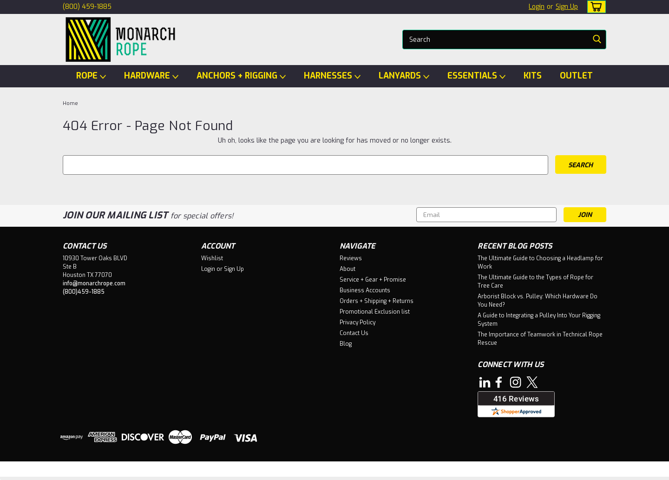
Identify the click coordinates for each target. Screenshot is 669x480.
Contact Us (354, 333)
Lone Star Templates (263, 470)
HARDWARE (151, 76)
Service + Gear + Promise (373, 279)
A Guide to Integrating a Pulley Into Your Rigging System (539, 320)
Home (70, 103)
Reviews (351, 258)
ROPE (91, 76)
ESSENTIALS (476, 76)
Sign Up (567, 6)
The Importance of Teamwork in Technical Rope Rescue (540, 339)
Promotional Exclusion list (375, 312)
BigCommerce (191, 470)
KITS (533, 75)
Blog (346, 344)
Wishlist (212, 258)
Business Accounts (365, 290)
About (347, 269)
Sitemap (134, 470)
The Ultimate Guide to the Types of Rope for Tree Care (535, 281)
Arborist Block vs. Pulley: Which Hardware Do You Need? (537, 301)
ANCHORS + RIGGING (241, 76)
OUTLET (576, 75)
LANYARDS (404, 76)
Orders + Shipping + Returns (376, 301)
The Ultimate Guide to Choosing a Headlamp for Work (540, 262)
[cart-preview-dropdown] (594, 6)
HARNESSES (332, 76)
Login (536, 6)
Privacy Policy (357, 322)
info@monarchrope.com (94, 283)
